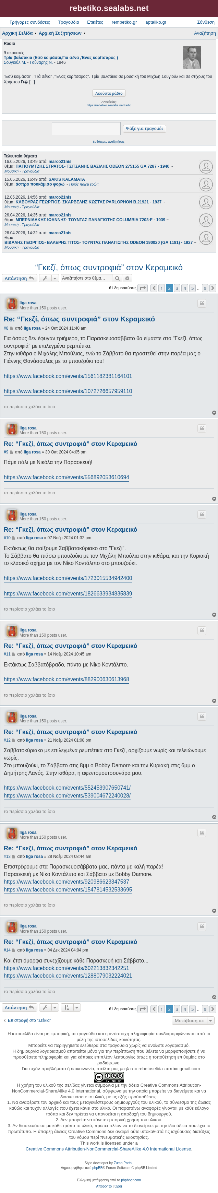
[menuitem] (104, 1186)
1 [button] (161, 288)
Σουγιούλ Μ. (15, 62)
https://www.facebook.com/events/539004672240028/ (67, 796)
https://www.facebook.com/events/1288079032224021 (68, 976)
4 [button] (184, 288)
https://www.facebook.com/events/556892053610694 (66, 477)
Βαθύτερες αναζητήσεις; (109, 141)
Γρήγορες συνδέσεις (30, 22)
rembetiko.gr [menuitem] (124, 22)
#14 (7, 950)
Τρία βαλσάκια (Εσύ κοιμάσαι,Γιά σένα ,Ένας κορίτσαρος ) (61, 57)
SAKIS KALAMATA (67, 179)
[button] (142, 288)
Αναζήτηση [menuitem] (205, 33)
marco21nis (60, 161)
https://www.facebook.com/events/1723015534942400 (68, 578)
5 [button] (192, 288)
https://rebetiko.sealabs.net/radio (109, 105)
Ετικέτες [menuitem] (95, 22)
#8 (6, 328)
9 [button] (205, 288)
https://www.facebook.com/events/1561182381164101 (68, 376)
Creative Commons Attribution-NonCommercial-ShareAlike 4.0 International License (108, 1148)
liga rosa (28, 302)
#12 (7, 740)
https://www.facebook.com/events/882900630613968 (66, 679)
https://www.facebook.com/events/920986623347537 (66, 882)
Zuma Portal (123, 1163)
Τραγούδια (68, 22)
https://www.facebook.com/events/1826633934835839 (68, 593)
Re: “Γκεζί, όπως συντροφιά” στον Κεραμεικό (79, 319)
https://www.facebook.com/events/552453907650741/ (67, 788)
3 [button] (177, 288)
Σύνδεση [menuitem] (206, 22)
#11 (7, 654)
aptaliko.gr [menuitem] (155, 22)
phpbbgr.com (131, 1180)
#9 (6, 452)
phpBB (97, 1168)
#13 (7, 856)
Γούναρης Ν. (41, 62)
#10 (7, 537)
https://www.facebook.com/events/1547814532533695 (68, 890)
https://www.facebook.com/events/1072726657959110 (68, 391)
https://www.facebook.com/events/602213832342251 (66, 968)
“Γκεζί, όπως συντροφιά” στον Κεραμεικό (109, 267)
